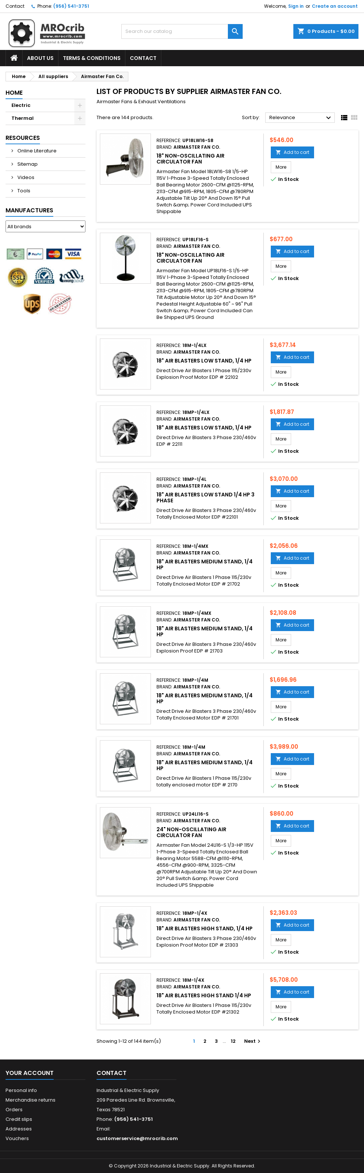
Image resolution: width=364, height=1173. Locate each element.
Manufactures (29, 210)
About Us (40, 58)
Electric (20, 105)
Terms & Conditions (92, 58)
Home (14, 92)
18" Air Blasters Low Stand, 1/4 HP (204, 360)
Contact (15, 6)
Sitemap (27, 164)
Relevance (301, 118)
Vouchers (17, 1138)
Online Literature (36, 150)
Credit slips (19, 1119)
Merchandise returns (30, 1099)
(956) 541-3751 (71, 6)
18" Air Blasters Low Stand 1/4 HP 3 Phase (205, 497)
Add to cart (292, 152)
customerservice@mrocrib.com (137, 1138)
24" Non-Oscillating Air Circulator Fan (191, 832)
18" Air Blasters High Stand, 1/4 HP (204, 928)
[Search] (182, 31)
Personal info (21, 1090)
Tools (23, 190)
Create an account (335, 6)
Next (253, 1041)
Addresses (19, 1128)
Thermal (22, 118)
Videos (25, 177)
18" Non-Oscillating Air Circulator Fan (190, 158)
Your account (30, 1073)
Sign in (296, 6)
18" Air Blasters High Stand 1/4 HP (203, 995)
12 (233, 1041)
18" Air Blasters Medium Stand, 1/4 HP (204, 564)
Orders (14, 1109)
